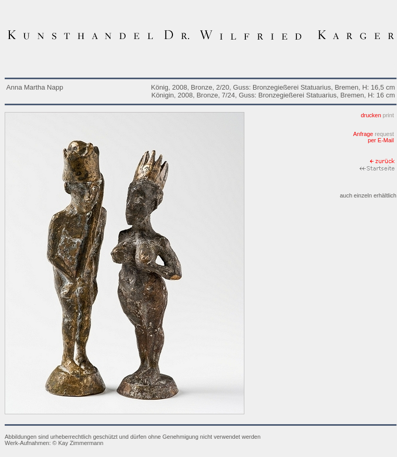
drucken (377, 115)
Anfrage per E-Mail (373, 137)
